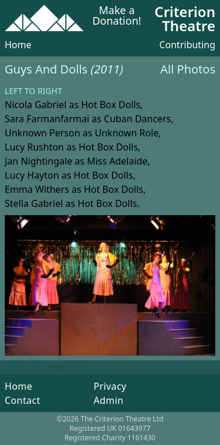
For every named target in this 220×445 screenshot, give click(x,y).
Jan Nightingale (38, 161)
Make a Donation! (116, 16)
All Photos (187, 69)
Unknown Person (42, 132)
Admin (108, 400)
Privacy (109, 386)
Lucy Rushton (34, 146)
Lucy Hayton (32, 175)
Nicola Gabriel (35, 104)
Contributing (187, 44)
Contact (22, 400)
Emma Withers (37, 189)
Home (18, 44)
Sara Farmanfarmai (47, 118)
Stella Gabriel (34, 203)
